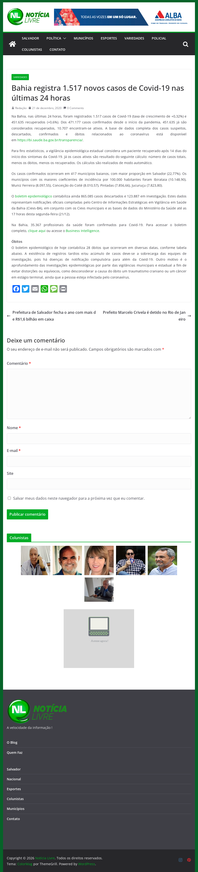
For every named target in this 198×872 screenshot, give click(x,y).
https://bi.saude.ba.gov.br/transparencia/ (50, 140)
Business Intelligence (82, 230)
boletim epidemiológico (33, 196)
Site (10, 473)
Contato (13, 819)
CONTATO (57, 49)
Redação (21, 108)
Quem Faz (15, 752)
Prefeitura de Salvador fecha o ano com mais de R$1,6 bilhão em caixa (51, 316)
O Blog (12, 742)
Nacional (14, 779)
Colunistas (32, 49)
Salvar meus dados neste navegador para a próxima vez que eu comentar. (79, 498)
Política (54, 38)
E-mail (14, 450)
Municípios (83, 38)
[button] (63, 38)
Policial (159, 38)
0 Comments (73, 108)
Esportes (109, 38)
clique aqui (37, 230)
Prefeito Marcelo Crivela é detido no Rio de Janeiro (147, 316)
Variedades (134, 38)
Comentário (19, 363)
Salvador (30, 38)
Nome (14, 427)
